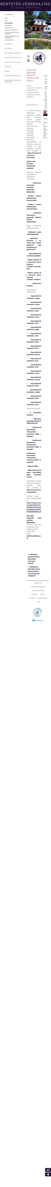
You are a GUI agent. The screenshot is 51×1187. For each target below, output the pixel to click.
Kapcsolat (30, 97)
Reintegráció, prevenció (12, 53)
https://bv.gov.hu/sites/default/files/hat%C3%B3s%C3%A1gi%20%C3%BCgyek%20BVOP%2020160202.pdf (34, 507)
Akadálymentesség (37, 591)
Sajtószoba (8, 48)
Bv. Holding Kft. (9, 28)
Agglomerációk (32, 105)
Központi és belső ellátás (13, 58)
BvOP (6, 21)
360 (48, 1170)
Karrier (7, 71)
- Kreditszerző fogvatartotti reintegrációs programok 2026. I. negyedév (34, 431)
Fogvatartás (9, 44)
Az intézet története (34, 88)
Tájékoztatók (31, 90)
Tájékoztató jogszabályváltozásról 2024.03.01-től (34, 421)
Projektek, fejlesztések (13, 62)
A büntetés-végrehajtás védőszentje (12, 37)
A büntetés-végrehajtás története (12, 33)
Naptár (28, 60)
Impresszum (38, 583)
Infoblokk (48, 1174)
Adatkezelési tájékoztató (38, 587)
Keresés (49, 7)
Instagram (32, 598)
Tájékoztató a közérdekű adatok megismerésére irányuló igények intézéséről (34, 571)
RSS (38, 602)
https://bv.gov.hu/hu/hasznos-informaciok (34, 155)
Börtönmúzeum (9, 40)
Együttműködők (42, 598)
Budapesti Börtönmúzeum (13, 76)
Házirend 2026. (33, 466)
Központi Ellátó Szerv (11, 30)
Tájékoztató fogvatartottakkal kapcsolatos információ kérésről (33, 559)
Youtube (42, 594)
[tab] (12, 15)
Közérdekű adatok (33, 95)
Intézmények (8, 25)
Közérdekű (8, 67)
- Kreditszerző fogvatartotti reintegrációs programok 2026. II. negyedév (34, 444)
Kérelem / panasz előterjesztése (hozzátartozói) (34, 207)
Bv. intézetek (9, 23)
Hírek (6, 18)
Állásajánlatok (32, 92)
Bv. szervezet (9, 14)
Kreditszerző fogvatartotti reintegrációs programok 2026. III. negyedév (34, 457)
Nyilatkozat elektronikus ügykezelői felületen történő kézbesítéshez (34, 217)
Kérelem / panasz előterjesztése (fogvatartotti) (34, 198)
